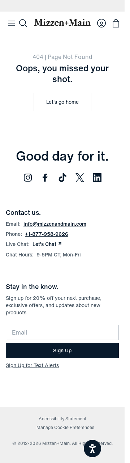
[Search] (23, 23)
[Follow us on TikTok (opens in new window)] (62, 177)
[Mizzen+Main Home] (62, 22)
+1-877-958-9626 (46, 234)
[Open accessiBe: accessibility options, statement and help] (92, 448)
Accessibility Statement (62, 419)
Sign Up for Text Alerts (32, 365)
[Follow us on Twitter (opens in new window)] (80, 177)
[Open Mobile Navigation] (11, 23)
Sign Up (62, 350)
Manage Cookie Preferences (65, 427)
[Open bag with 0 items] (116, 23)
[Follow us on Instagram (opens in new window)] (28, 177)
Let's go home (62, 102)
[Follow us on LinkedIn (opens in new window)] (97, 177)
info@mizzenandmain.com (54, 224)
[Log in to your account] (101, 23)
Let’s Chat (47, 244)
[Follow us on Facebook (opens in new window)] (45, 177)
